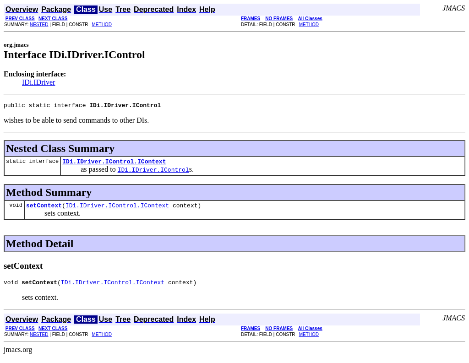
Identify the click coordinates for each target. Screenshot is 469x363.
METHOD (102, 24)
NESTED (39, 24)
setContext (44, 209)
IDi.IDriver (38, 82)
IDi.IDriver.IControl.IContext (114, 164)
